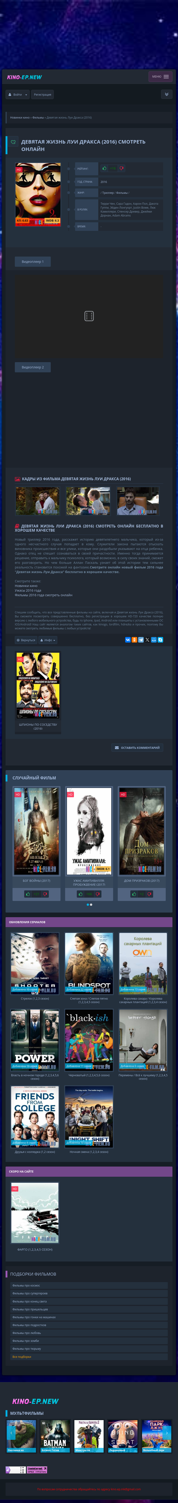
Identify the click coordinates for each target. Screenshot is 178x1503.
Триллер (108, 193)
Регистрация (42, 95)
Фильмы (122, 193)
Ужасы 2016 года (28, 590)
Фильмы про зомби (26, 1344)
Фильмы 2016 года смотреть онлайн (43, 595)
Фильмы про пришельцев (30, 1313)
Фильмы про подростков (29, 1328)
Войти (18, 95)
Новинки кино (26, 586)
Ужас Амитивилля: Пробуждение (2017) (89, 882)
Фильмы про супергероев (30, 1297)
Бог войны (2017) (36, 881)
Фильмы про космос (26, 1289)
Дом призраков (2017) (141, 881)
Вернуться (26, 640)
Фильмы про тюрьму (27, 1352)
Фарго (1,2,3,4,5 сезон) (34, 1253)
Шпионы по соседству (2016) (38, 726)
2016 (104, 182)
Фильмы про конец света (30, 1305)
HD (19, 170)
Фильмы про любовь (27, 1336)
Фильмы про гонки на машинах (34, 1321)
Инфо (48, 640)
